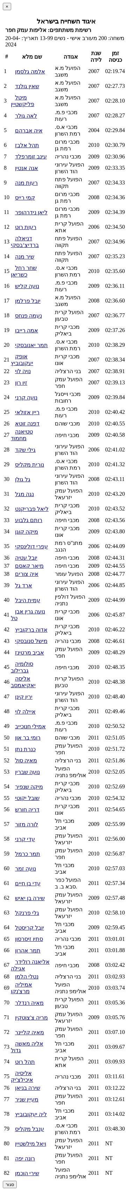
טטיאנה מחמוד (22, 435)
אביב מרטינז (29, 653)
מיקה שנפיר (29, 787)
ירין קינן (23, 697)
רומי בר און (28, 738)
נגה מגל (24, 494)
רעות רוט (25, 227)
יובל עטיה (26, 558)
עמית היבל (27, 600)
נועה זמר (25, 869)
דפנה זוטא (27, 424)
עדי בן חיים (28, 883)
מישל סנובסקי (31, 641)
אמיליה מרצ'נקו (21, 988)
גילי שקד (25, 450)
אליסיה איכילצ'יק (22, 1076)
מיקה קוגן (26, 532)
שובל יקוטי (27, 798)
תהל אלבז (27, 145)
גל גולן (22, 479)
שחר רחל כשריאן (24, 271)
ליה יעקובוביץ (31, 1114)
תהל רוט (25, 1062)
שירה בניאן (27, 1088)
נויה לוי (23, 371)
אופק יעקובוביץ (22, 359)
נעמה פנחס (28, 316)
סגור (10, 1184)
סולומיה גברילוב (22, 667)
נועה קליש (27, 286)
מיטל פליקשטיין (22, 101)
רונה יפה (25, 1158)
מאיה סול (26, 760)
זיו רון (21, 383)
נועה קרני (26, 398)
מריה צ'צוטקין (31, 1018)
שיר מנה (24, 257)
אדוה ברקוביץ (31, 630)
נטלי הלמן (26, 977)
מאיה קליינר (29, 1032)
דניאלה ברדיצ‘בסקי (25, 241)
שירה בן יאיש (30, 898)
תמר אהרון (28, 951)
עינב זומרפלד (31, 157)
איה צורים (26, 574)
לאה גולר (26, 116)
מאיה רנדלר (29, 1003)
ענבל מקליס (29, 1129)
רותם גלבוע (28, 520)
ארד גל (23, 585)
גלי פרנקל (27, 913)
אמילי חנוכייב (30, 726)
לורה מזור (26, 824)
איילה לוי (25, 712)
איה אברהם (29, 131)
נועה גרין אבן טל (28, 614)
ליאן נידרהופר (31, 212)
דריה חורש (27, 810)
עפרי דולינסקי (31, 546)
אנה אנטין (26, 168)
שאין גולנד (27, 86)
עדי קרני (25, 839)
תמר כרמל (27, 854)
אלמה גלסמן (30, 71)
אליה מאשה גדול (27, 1047)
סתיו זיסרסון (29, 939)
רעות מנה (26, 183)
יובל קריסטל (29, 928)
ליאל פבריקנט (32, 509)
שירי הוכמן (27, 1173)
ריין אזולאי (27, 412)
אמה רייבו (26, 330)
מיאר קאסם (29, 566)
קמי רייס (25, 198)
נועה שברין (27, 772)
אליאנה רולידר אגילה (30, 965)
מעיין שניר (26, 1099)
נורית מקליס (29, 465)
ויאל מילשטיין (30, 1144)
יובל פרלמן (28, 301)
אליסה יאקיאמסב (23, 682)
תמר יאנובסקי (31, 345)
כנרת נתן (25, 749)
